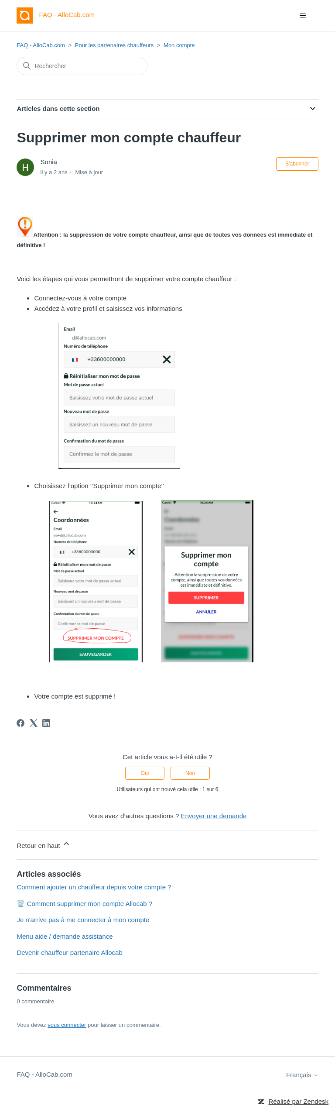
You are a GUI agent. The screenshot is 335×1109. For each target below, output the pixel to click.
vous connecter (67, 1025)
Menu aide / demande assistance (65, 936)
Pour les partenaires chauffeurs (114, 45)
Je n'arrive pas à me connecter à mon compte (83, 919)
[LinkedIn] (46, 723)
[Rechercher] (82, 66)
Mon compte (179, 45)
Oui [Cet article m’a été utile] (145, 773)
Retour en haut (43, 844)
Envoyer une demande (213, 816)
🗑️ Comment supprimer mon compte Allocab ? (84, 903)
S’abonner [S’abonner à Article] (297, 164)
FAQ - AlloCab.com (41, 45)
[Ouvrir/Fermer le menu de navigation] (302, 16)
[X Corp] (34, 723)
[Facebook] (20, 723)
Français (302, 1074)
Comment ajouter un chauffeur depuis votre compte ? (94, 887)
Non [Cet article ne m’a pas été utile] (190, 773)
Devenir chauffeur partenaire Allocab (69, 952)
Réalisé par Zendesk (298, 1101)
